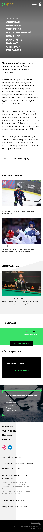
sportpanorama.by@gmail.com (14, 507)
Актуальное (10, 266)
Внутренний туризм (21, 395)
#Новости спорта (17, 208)
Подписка (7, 435)
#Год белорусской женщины (13, 298)
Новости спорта (13, 18)
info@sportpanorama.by (11, 468)
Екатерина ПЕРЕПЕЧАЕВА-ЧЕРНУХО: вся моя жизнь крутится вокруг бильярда (20, 303)
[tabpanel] (21, 290)
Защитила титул (30, 335)
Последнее (12, 175)
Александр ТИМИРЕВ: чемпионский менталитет (18, 212)
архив (9, 323)
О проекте (7, 427)
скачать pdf (23, 344)
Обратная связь (10, 431)
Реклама (6, 439)
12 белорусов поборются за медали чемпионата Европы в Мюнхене (18, 250)
